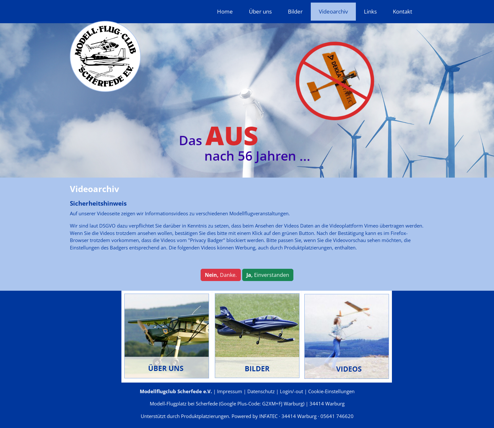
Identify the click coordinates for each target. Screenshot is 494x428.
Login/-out (291, 391)
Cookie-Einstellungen (331, 391)
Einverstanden (267, 274)
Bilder (295, 11)
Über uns (260, 11)
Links (370, 11)
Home (225, 11)
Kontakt (402, 11)
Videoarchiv (333, 11)
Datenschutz (261, 391)
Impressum (229, 391)
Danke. (221, 274)
